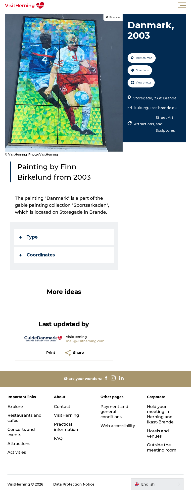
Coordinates (37, 255)
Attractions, (145, 124)
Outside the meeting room (161, 448)
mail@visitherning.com (85, 341)
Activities (16, 452)
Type (28, 237)
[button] (118, 5)
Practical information (66, 427)
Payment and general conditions (114, 411)
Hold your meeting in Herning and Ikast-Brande (160, 414)
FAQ (58, 438)
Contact (62, 406)
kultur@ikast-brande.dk (155, 108)
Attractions (18, 443)
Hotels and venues (158, 434)
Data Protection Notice (74, 484)
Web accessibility (117, 425)
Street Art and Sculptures (165, 124)
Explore (15, 406)
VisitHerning (66, 415)
